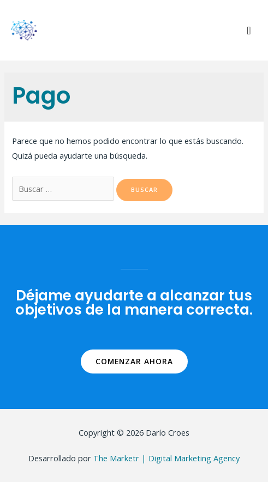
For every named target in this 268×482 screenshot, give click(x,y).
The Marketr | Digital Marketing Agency (166, 458)
